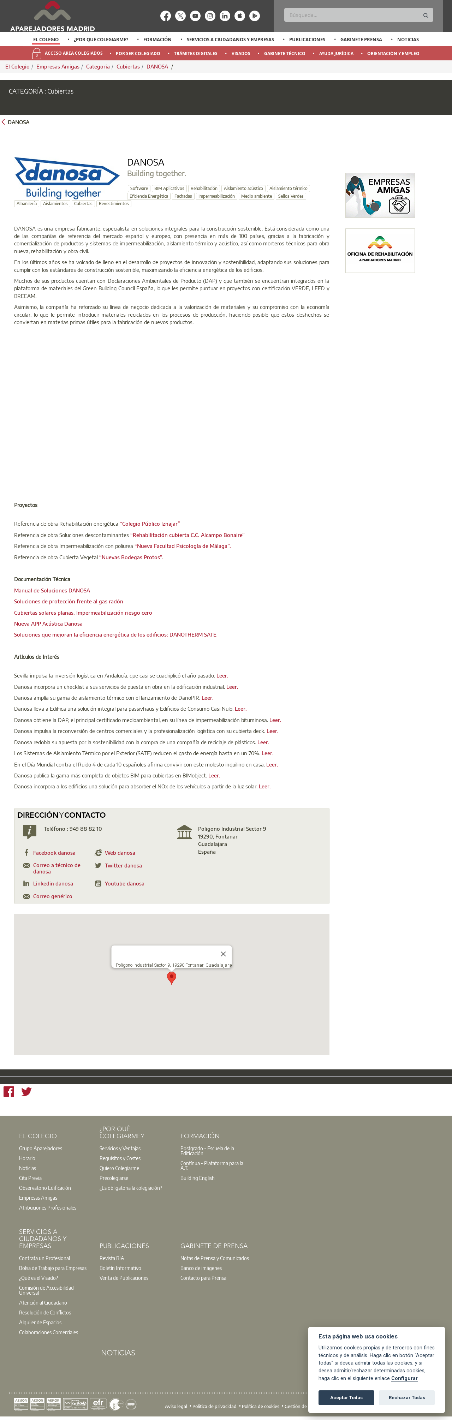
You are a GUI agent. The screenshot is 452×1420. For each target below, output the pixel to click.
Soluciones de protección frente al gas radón (68, 601)
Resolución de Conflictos (45, 1312)
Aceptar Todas (346, 1397)
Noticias (408, 39)
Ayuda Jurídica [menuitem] (336, 53)
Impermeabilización (216, 196)
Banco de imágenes (201, 1268)
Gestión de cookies (304, 1406)
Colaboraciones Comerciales (48, 1332)
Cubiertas (128, 66)
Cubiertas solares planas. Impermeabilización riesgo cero (83, 612)
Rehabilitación (204, 188)
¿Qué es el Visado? (38, 1278)
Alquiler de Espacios (40, 1322)
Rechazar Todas (407, 1397)
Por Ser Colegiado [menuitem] (138, 53)
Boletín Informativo (120, 1268)
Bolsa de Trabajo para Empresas (53, 1268)
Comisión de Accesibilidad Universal (46, 1290)
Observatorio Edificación (45, 1188)
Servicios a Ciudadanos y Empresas (230, 39)
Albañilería (27, 203)
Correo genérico (52, 896)
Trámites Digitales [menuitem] (196, 53)
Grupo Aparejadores (40, 1148)
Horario (27, 1158)
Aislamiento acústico (243, 188)
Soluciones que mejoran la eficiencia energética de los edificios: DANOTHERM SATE (115, 634)
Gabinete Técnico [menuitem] (284, 53)
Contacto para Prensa (203, 1278)
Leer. (222, 675)
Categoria (98, 66)
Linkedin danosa (53, 883)
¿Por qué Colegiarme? (101, 39)
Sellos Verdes (291, 196)
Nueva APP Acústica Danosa (48, 623)
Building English (197, 1178)
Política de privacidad (214, 1406)
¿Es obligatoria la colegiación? (131, 1188)
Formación (157, 39)
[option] (46, 39)
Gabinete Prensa (361, 39)
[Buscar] (358, 15)
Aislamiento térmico (288, 188)
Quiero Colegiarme (119, 1168)
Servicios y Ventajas (120, 1148)
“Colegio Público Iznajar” (150, 523)
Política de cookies (260, 1406)
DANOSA (158, 66)
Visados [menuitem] (241, 53)
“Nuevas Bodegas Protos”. (131, 557)
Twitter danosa (123, 865)
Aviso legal (176, 1406)
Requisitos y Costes (120, 1158)
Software (139, 188)
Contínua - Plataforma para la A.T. (211, 1165)
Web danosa (120, 852)
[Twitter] (26, 1093)
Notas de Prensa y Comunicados (214, 1258)
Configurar (404, 1379)
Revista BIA (112, 1258)
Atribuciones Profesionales (47, 1207)
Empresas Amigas (57, 66)
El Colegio (46, 39)
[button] (171, 978)
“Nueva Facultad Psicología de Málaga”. (183, 546)
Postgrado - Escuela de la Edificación (207, 1150)
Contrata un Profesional (44, 1258)
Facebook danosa (54, 852)
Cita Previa (30, 1178)
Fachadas (183, 196)
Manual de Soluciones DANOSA (52, 590)
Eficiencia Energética (149, 196)
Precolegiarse (114, 1178)
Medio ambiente (256, 196)
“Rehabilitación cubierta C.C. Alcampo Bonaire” (187, 535)
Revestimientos (114, 203)
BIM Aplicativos (169, 188)
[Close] (223, 953)
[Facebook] (9, 1093)
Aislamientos (55, 203)
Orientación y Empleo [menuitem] (393, 53)
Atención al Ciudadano (43, 1302)
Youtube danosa (124, 883)
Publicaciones (307, 39)
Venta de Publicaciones (124, 1278)
